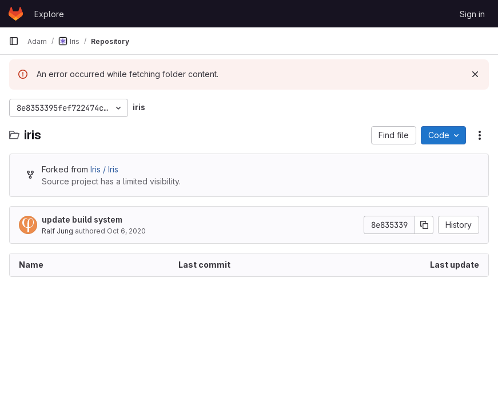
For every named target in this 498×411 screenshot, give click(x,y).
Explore (49, 14)
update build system (82, 219)
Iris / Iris (104, 169)
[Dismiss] (475, 74)
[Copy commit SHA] (424, 225)
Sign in (472, 14)
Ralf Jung (57, 231)
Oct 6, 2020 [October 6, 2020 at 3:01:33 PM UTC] (126, 231)
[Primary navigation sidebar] (14, 41)
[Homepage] (15, 14)
